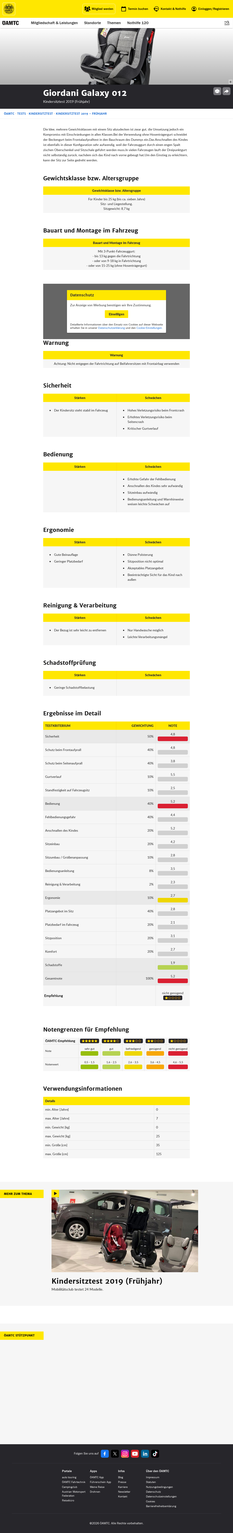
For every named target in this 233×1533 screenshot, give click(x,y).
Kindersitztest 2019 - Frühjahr (81, 113)
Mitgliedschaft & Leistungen (54, 23)
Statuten (151, 1482)
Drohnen (95, 1491)
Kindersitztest (41, 113)
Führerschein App (100, 1482)
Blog (120, 1477)
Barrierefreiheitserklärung (161, 1506)
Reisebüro (68, 1500)
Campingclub (69, 1487)
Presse (122, 1482)
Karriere (123, 1487)
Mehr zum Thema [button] (18, 1194)
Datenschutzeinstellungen (161, 1496)
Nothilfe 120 (138, 23)
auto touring (69, 1477)
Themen (114, 23)
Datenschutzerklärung (111, 328)
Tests (21, 113)
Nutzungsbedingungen (159, 1487)
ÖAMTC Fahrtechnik (73, 1482)
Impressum (152, 1477)
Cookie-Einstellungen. (149, 328)
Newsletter (124, 1491)
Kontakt (122, 1496)
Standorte (92, 23)
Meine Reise (97, 1487)
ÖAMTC (9, 113)
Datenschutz (153, 1491)
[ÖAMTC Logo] (9, 9)
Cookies (150, 1501)
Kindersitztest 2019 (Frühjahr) (107, 1281)
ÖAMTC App (97, 1477)
